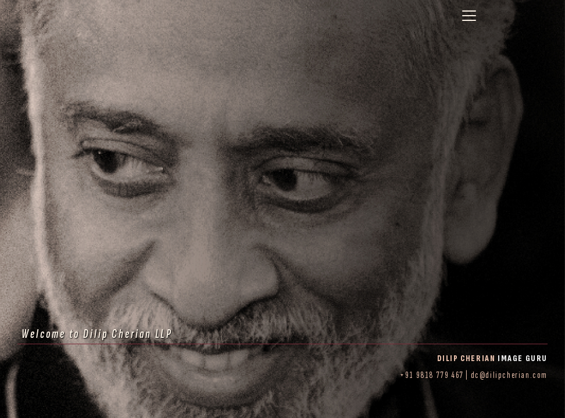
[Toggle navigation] (469, 16)
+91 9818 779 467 (432, 375)
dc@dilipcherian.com (509, 375)
